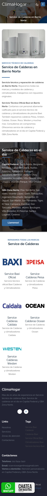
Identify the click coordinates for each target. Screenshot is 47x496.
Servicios (6, 431)
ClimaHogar (14, 4)
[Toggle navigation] (43, 4)
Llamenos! (12, 222)
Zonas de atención (11, 436)
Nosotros (6, 427)
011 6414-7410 (18, 461)
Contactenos (8, 440)
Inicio (23, 13)
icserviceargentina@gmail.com (24, 465)
